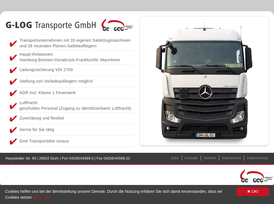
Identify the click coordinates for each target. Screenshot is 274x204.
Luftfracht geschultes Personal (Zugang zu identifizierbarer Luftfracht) (75, 105)
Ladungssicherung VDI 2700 (46, 69)
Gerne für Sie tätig (37, 129)
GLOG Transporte (70, 24)
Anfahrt (210, 158)
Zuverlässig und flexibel (42, 118)
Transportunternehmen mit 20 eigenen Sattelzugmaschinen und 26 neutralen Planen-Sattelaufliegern (75, 43)
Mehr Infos (42, 197)
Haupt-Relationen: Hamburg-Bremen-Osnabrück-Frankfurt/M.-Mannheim (70, 57)
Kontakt (191, 158)
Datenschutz (257, 158)
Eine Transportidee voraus (44, 141)
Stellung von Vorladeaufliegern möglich (56, 81)
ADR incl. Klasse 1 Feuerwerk (48, 92)
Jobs (175, 158)
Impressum (231, 158)
